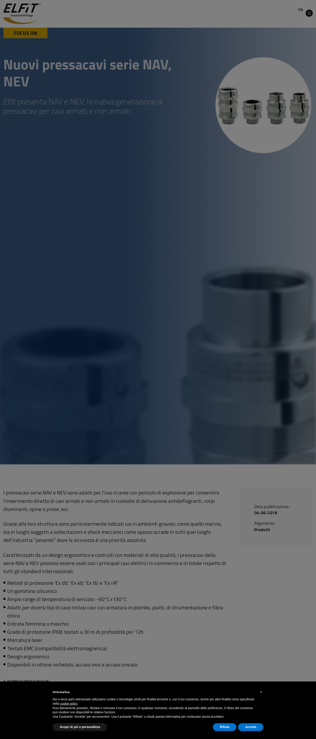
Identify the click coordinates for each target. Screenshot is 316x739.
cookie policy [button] (68, 703)
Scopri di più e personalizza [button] (80, 727)
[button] (261, 692)
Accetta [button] (250, 727)
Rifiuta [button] (225, 727)
